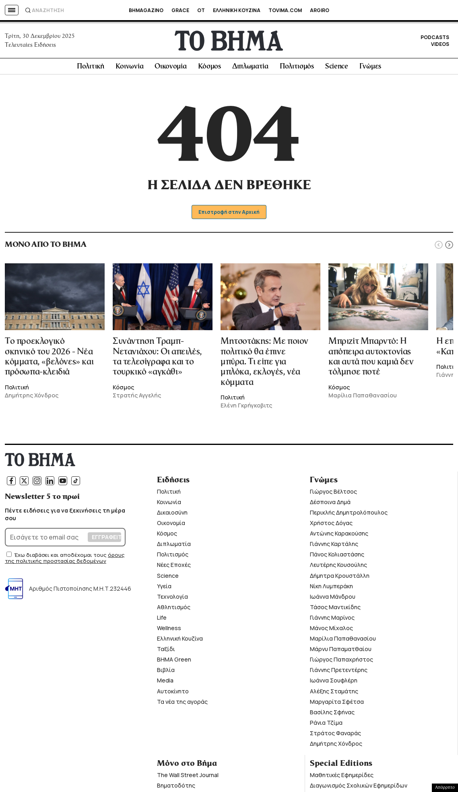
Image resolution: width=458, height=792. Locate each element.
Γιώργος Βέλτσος (333, 494)
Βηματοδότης (176, 788)
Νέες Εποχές (174, 567)
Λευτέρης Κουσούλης (338, 567)
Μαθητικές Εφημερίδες (341, 777)
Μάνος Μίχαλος (331, 630)
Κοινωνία (130, 69)
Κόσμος (209, 69)
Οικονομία (170, 69)
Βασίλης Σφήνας (332, 714)
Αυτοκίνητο (173, 693)
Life (162, 620)
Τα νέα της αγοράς (182, 703)
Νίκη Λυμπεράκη (331, 588)
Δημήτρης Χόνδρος (336, 746)
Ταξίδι (166, 651)
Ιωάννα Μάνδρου (332, 598)
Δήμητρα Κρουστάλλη (339, 577)
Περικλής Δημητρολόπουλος (349, 515)
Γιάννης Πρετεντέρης (338, 672)
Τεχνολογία (172, 598)
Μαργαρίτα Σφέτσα (337, 703)
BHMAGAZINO (146, 10)
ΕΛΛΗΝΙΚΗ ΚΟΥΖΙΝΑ (236, 10)
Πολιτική (90, 69)
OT (201, 10)
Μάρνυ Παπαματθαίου (340, 651)
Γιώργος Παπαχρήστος (341, 662)
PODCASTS (435, 38)
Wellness (169, 630)
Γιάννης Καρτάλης (334, 546)
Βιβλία (166, 672)
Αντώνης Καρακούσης (339, 536)
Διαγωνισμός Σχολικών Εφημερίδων (358, 788)
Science (336, 69)
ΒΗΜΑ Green (174, 662)
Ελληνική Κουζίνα (180, 641)
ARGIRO (319, 10)
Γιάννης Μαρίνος (332, 620)
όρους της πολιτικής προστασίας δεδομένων (65, 560)
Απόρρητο (445, 788)
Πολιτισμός (297, 69)
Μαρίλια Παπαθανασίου (343, 641)
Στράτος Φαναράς (335, 735)
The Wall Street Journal (188, 777)
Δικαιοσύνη (172, 515)
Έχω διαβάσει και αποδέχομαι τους (61, 557)
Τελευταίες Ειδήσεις (30, 46)
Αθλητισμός (173, 609)
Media (165, 683)
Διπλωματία (250, 69)
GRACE (180, 10)
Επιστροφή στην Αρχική (229, 214)
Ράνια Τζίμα (326, 725)
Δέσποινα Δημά (330, 504)
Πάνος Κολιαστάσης (337, 556)
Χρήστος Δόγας (331, 525)
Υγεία (164, 588)
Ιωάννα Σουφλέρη (333, 683)
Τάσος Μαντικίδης (335, 609)
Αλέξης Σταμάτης (334, 693)
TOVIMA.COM (285, 10)
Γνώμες (370, 69)
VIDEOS (440, 45)
